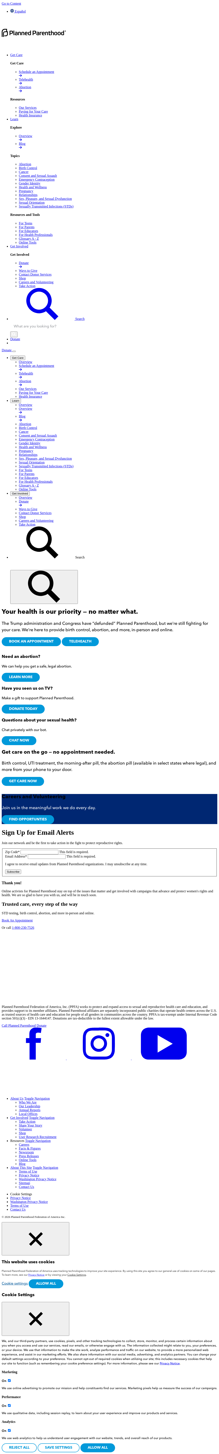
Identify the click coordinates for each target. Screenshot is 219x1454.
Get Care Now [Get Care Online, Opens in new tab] (23, 781)
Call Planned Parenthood (19, 1025)
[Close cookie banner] (35, 1238)
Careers (24, 1144)
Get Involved (19, 1118)
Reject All (19, 1448)
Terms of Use (28, 1171)
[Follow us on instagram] (99, 1058)
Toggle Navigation (37, 1098)
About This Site (21, 1167)
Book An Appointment (17, 920)
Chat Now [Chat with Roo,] (19, 740)
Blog (22, 1164)
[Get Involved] (20, 493)
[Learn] (15, 400)
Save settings (58, 1448)
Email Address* (16, 856)
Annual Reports (29, 1110)
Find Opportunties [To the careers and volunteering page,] (28, 819)
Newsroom (26, 1152)
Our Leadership (29, 1106)
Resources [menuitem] (17, 1141)
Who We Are (28, 1102)
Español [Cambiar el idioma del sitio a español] (18, 11)
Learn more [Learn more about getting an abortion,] (21, 677)
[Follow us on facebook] (34, 1058)
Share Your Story (30, 1125)
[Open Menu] (14, 351)
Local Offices (28, 1114)
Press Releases (29, 1156)
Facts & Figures (30, 1148)
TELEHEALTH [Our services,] (80, 641)
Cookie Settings (21, 1194)
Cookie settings (15, 1283)
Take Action (27, 1121)
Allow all (46, 1283)
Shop (22, 1133)
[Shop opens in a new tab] (22, 278)
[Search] (14, 334)
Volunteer (25, 1129)
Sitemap (24, 1183)
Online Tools (28, 1160)
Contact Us (26, 1187)
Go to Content (11, 3)
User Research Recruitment (37, 1137)
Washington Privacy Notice (37, 1179)
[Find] (44, 587)
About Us (17, 1098)
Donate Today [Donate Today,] (23, 709)
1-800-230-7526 (23, 927)
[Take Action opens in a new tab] (27, 286)
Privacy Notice (29, 1175)
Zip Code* (13, 852)
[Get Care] (17, 358)
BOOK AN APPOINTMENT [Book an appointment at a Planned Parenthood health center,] (31, 641)
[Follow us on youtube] (164, 1058)
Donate (7, 350)
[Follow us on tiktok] (34, 1091)
